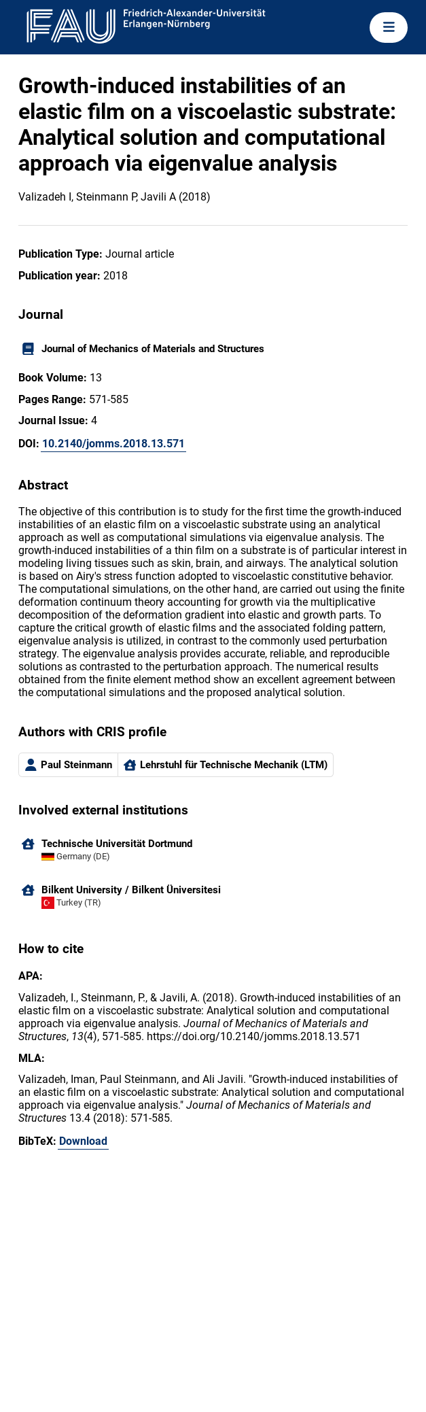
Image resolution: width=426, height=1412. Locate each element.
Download (83, 1141)
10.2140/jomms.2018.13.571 (113, 443)
